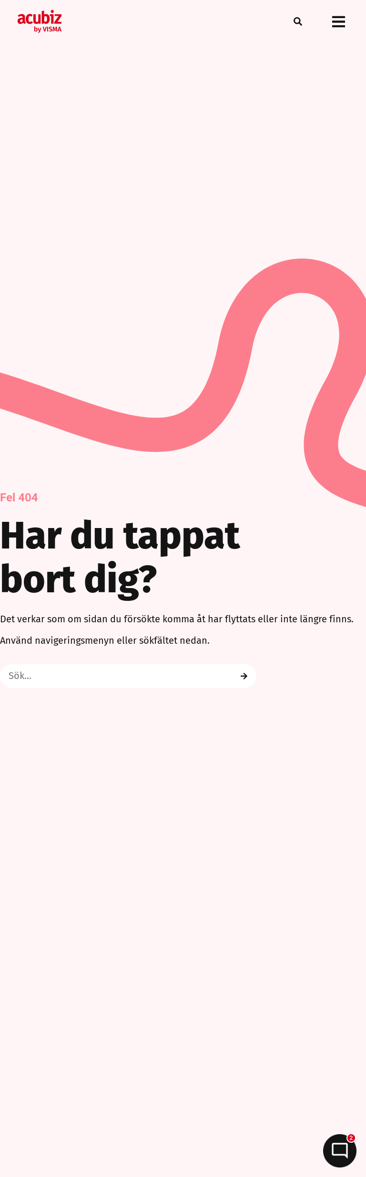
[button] (298, 21)
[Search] (244, 676)
